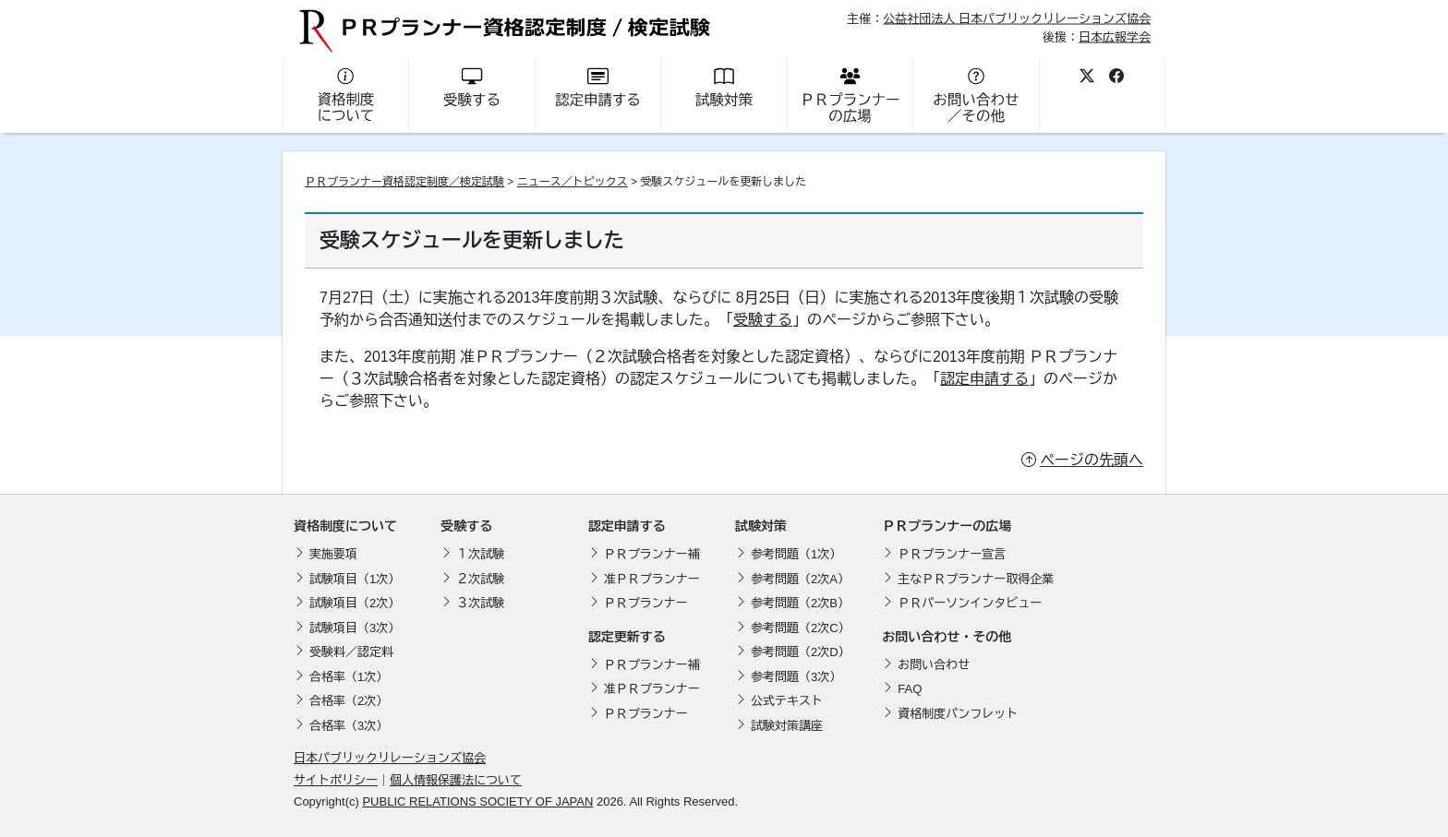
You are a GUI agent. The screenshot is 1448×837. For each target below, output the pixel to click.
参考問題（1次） (796, 554)
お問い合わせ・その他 (946, 636)
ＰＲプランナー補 (652, 554)
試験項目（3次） (354, 628)
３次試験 (480, 603)
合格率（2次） (348, 701)
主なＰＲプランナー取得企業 (976, 579)
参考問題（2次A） (800, 579)
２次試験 (480, 579)
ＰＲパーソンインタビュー (970, 603)
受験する (762, 320)
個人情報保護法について (456, 780)
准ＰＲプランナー (652, 579)
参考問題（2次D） (801, 652)
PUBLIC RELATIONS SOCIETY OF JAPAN (477, 801)
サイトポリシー (336, 780)
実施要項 (333, 554)
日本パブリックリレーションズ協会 (390, 758)
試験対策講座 (787, 726)
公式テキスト (787, 701)
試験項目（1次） (354, 579)
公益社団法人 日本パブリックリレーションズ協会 (1017, 19)
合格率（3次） (348, 726)
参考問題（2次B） (800, 603)
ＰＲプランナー (646, 603)
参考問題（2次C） (801, 628)
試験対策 (761, 526)
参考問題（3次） (796, 677)
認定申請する (984, 379)
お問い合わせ (934, 665)
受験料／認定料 (351, 652)
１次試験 (480, 554)
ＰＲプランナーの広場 (946, 526)
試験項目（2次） (354, 603)
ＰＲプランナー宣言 (952, 554)
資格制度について (345, 526)
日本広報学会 (1115, 36)
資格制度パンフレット (958, 714)
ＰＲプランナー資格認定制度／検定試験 (404, 181)
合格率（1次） (348, 677)
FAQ (910, 689)
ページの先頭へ (1091, 460)
